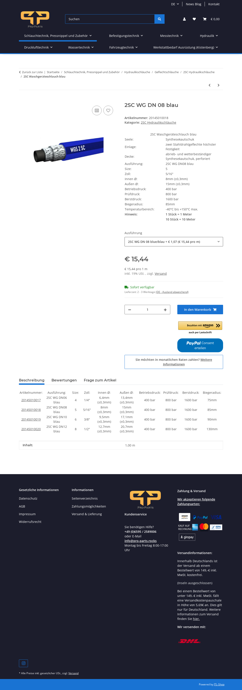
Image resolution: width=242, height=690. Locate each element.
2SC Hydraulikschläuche (158, 122)
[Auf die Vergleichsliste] (97, 110)
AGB (22, 506)
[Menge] (147, 309)
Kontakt (214, 4)
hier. (196, 619)
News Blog (193, 4)
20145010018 (31, 410)
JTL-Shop (219, 684)
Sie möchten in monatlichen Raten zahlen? (174, 362)
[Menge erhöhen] (165, 309)
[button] (184, 19)
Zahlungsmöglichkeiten (89, 506)
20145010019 (31, 419)
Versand (161, 273)
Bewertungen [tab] (64, 380)
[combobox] (174, 241)
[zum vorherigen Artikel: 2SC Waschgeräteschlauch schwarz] (209, 85)
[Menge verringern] (129, 309)
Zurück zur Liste (32, 72)
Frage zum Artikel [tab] (100, 380)
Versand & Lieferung (87, 514)
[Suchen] (110, 19)
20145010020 (31, 429)
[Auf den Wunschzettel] (108, 110)
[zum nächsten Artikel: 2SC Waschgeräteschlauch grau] (218, 85)
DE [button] (173, 4)
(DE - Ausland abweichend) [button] (172, 292)
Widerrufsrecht (30, 522)
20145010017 (31, 400)
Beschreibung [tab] (31, 380)
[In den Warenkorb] (22, 99)
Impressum (27, 514)
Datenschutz (28, 498)
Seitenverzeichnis (85, 498)
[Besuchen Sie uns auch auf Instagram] (23, 663)
